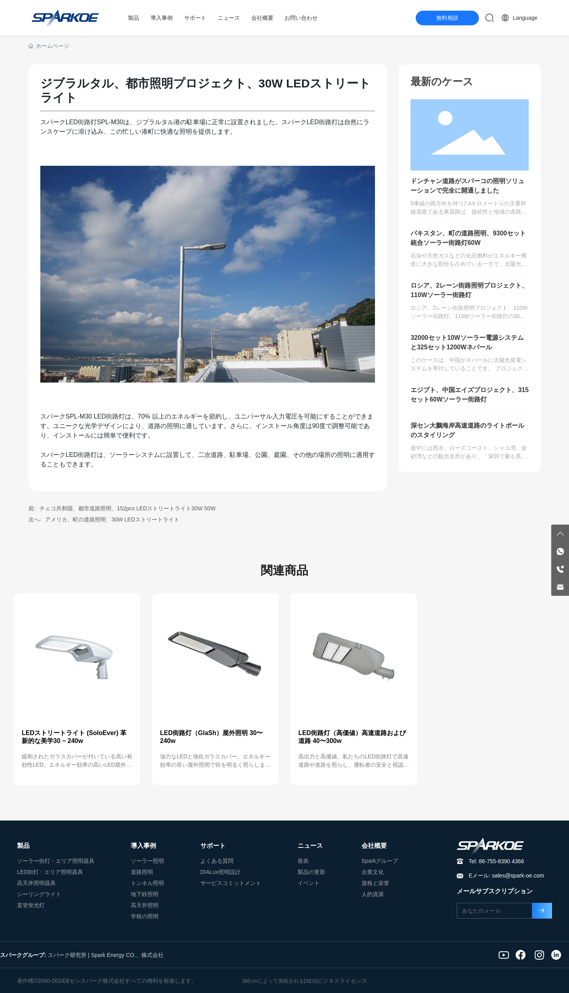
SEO (310, 981)
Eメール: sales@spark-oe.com (506, 875)
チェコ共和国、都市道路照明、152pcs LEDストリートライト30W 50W (128, 508)
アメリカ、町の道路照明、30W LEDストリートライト (112, 519)
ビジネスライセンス (342, 981)
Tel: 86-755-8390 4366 (496, 861)
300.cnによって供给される (273, 981)
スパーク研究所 (67, 955)
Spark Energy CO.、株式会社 (127, 955)
